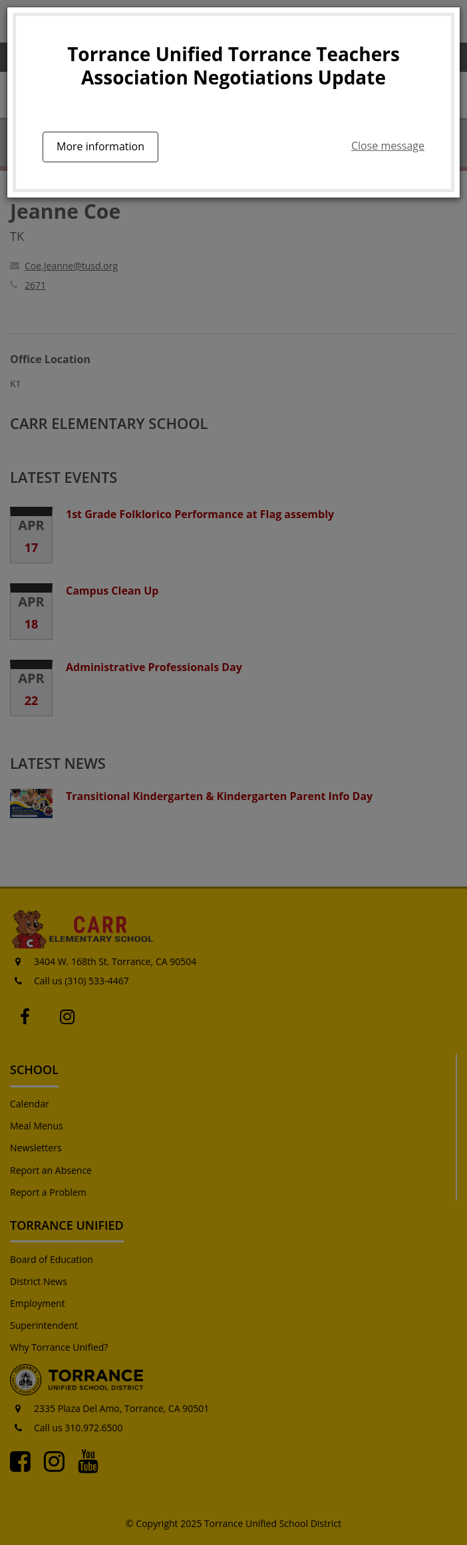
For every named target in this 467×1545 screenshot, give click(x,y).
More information (100, 146)
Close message (387, 145)
